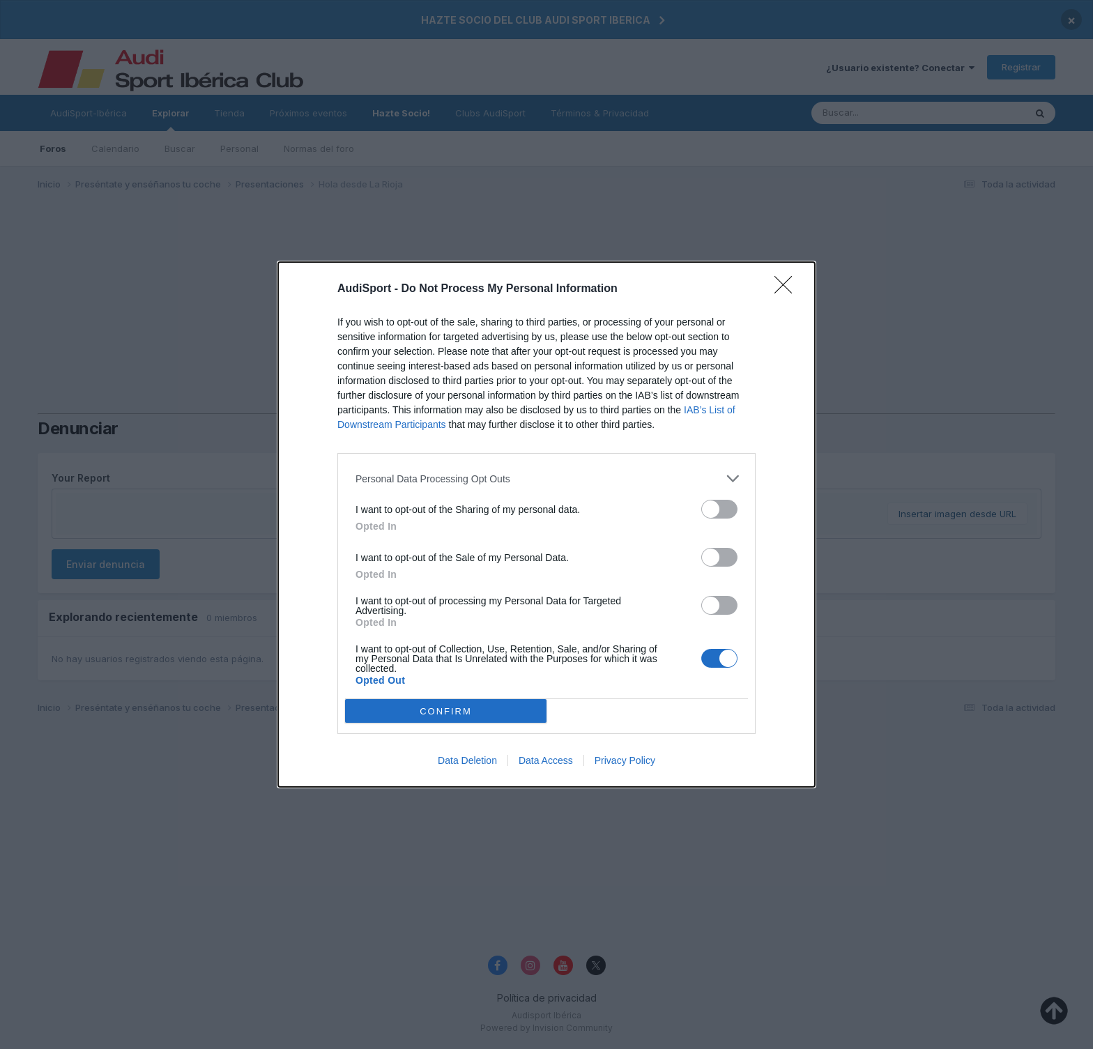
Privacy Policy (625, 760)
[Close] (787, 289)
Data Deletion (467, 760)
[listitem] (546, 478)
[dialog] (546, 524)
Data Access (546, 760)
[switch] (719, 509)
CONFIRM (446, 710)
